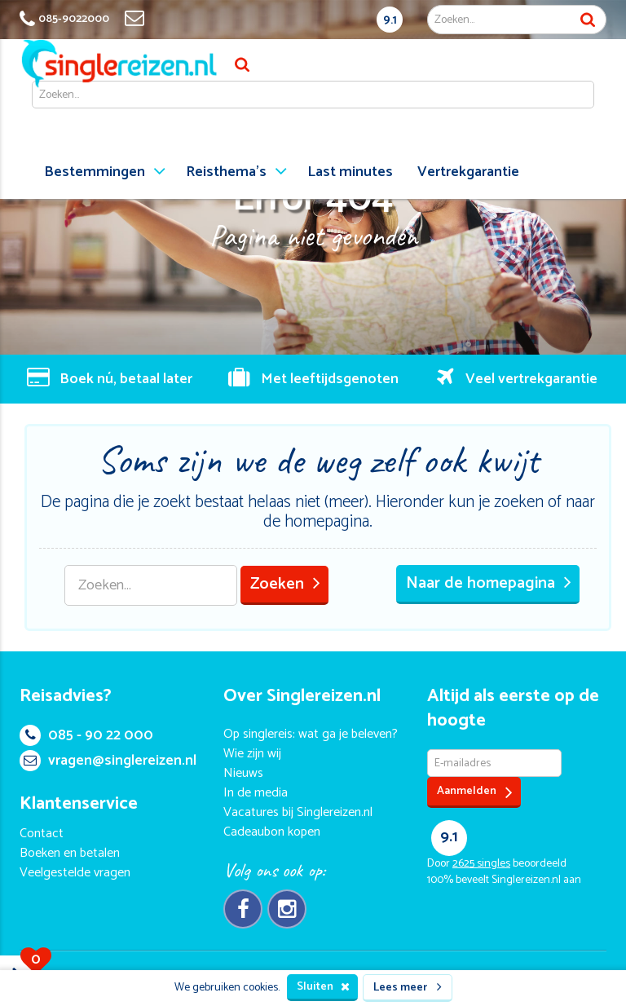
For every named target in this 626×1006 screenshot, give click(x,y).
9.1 (390, 20)
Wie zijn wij (252, 754)
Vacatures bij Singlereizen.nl (298, 812)
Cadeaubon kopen (271, 832)
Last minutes (350, 172)
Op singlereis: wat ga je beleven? (310, 734)
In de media (255, 793)
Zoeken (285, 584)
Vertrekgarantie (468, 172)
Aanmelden (475, 792)
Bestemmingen (94, 172)
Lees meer (407, 987)
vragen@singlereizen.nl (108, 760)
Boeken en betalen (70, 853)
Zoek (587, 19)
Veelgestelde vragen (75, 873)
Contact (42, 834)
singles (481, 863)
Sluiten (323, 986)
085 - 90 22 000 (86, 735)
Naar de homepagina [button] (488, 583)
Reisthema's (226, 172)
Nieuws (243, 773)
